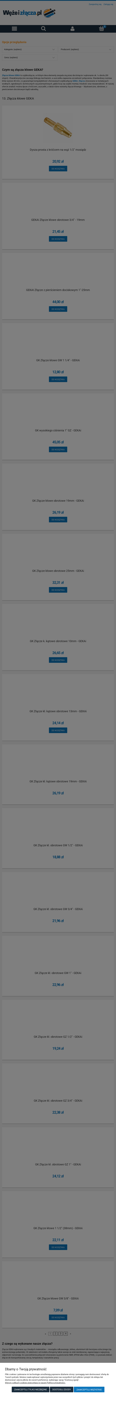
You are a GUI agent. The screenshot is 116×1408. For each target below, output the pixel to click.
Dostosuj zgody (61, 1389)
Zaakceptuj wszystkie (89, 1389)
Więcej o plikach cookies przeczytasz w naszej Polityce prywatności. (35, 1383)
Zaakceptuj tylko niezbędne (30, 1389)
